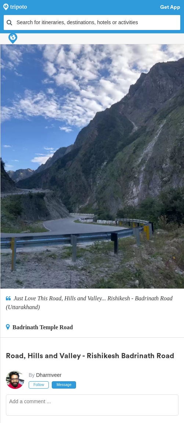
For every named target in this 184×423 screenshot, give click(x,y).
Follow (38, 385)
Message (64, 385)
